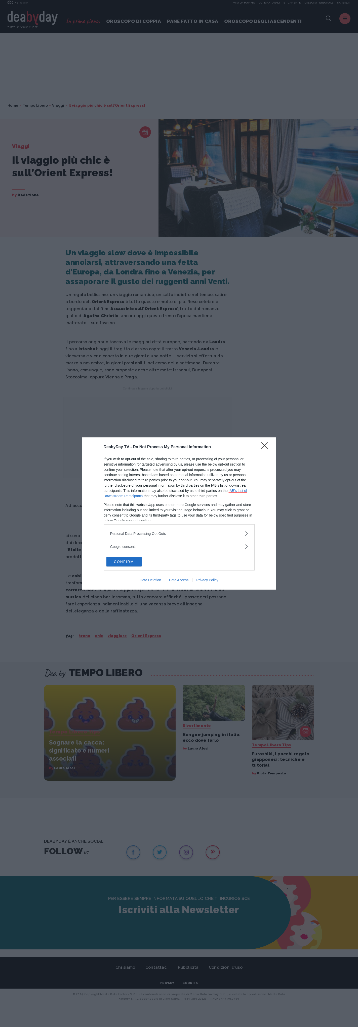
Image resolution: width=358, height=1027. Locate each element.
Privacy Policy (207, 580)
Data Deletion (150, 580)
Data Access (178, 580)
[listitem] (179, 533)
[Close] (266, 447)
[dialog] (179, 513)
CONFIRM (130, 562)
